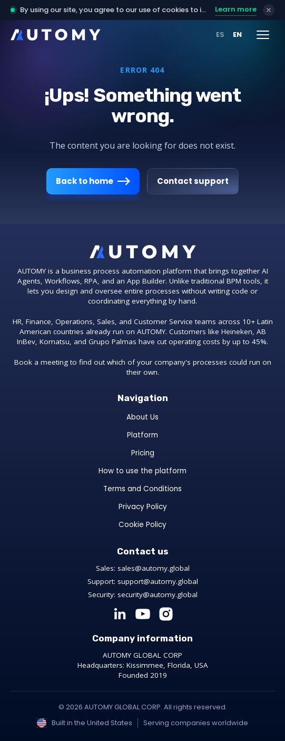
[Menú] (262, 34)
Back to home (93, 181)
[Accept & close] (268, 10)
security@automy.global (157, 594)
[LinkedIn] (119, 614)
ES (220, 35)
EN (237, 35)
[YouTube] (143, 614)
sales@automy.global (153, 568)
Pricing (142, 453)
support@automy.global (157, 581)
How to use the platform (142, 471)
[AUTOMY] (56, 35)
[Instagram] (166, 614)
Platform (142, 435)
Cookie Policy (142, 525)
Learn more (236, 9)
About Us (142, 417)
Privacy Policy (143, 507)
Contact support (193, 181)
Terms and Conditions (142, 489)
